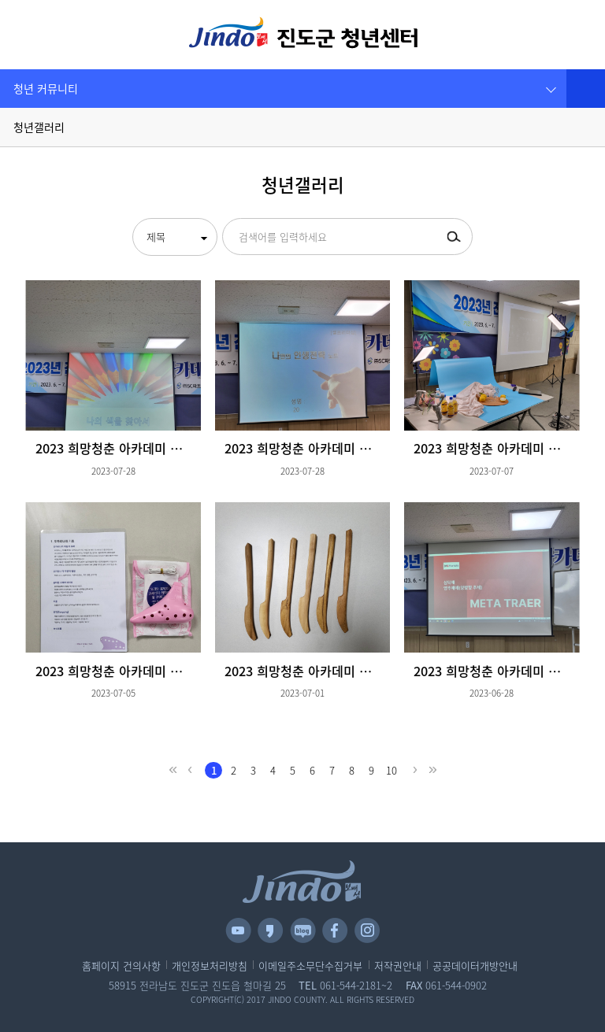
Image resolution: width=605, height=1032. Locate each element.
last (432, 770)
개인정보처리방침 (209, 966)
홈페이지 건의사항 (121, 966)
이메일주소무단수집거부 (310, 966)
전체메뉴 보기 (38, 33)
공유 (585, 88)
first (172, 770)
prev (190, 770)
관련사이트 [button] (579, 34)
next (415, 770)
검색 (548, 34)
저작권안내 (397, 966)
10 (391, 770)
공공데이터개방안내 (475, 966)
